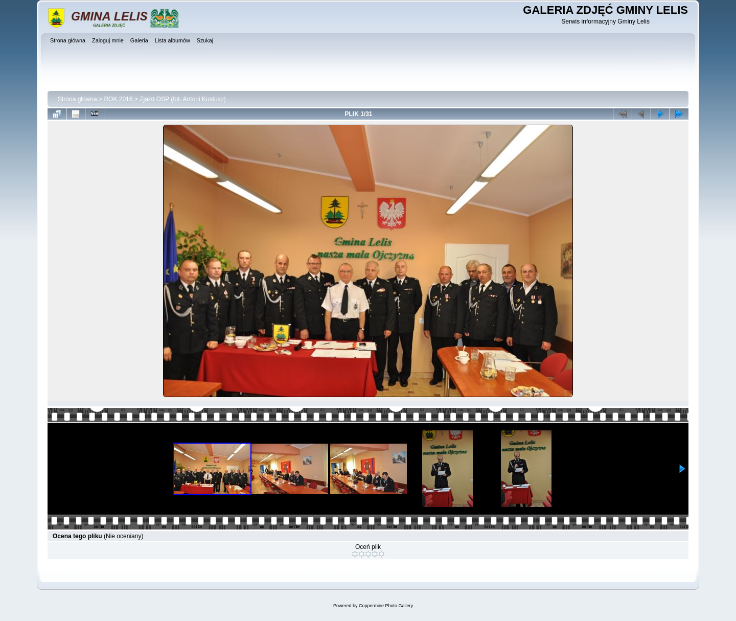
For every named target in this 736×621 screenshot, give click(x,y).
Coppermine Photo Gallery (386, 605)
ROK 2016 (118, 99)
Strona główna (77, 99)
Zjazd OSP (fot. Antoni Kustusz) (183, 99)
